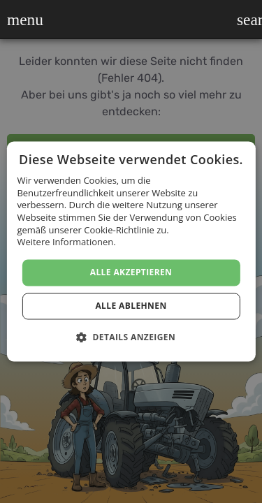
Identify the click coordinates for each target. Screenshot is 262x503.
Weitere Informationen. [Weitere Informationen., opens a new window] (66, 242)
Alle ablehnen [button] (130, 306)
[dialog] (131, 251)
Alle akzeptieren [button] (131, 272)
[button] (16, 19)
